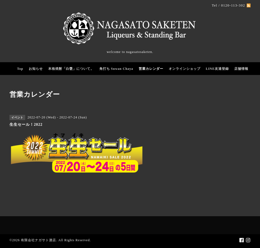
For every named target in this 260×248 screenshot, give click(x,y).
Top (20, 69)
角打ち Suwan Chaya (116, 69)
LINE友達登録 (217, 69)
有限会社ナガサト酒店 (38, 240)
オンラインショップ (184, 69)
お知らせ (36, 69)
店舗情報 (241, 69)
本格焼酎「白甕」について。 (71, 69)
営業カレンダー (151, 69)
